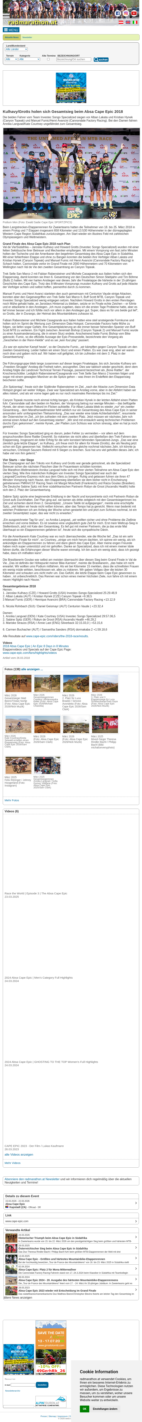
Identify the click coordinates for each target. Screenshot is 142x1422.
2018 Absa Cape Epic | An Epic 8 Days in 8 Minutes (36, 646)
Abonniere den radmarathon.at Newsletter (32, 1179)
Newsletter (27, 37)
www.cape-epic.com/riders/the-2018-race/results (57, 636)
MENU (11, 29)
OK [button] (84, 1408)
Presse (43, 1416)
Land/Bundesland (15, 46)
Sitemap (52, 1416)
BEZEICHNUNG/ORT (69, 56)
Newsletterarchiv (12, 1391)
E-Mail (7, 1385)
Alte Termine (49, 56)
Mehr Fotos (12, 800)
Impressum (63, 1416)
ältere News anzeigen (18, 1297)
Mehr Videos (13, 1162)
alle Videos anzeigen (19, 1154)
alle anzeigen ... (32, 669)
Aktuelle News (12, 37)
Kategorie (25, 56)
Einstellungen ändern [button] (105, 1408)
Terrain (10, 56)
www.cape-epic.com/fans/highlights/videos (30, 652)
